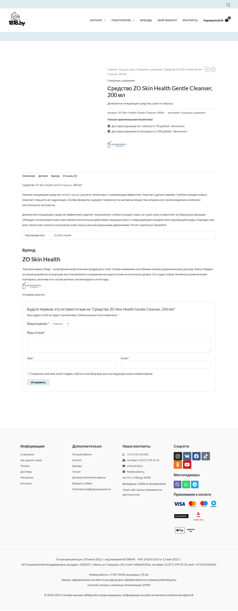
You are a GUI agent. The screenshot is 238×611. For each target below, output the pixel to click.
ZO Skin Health (44, 185)
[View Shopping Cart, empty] (215, 21)
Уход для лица (127, 69)
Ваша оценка (38, 324)
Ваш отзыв (36, 333)
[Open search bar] (228, 4)
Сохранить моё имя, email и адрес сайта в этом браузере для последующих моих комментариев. (91, 374)
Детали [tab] (44, 175)
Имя (30, 358)
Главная (112, 69)
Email (125, 358)
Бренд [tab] (57, 175)
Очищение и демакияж (151, 69)
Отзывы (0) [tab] (72, 175)
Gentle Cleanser (64, 185)
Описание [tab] (29, 175)
